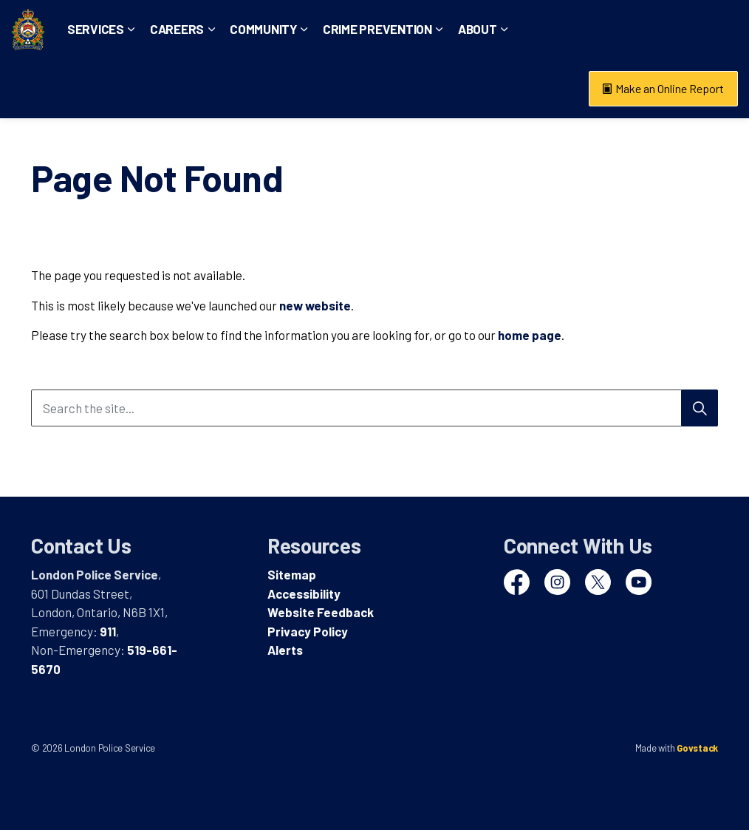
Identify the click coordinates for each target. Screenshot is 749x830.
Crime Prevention (426, 88)
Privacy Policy (307, 631)
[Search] (699, 408)
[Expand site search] (723, 29)
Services (144, 88)
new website (315, 305)
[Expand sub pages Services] (180, 88)
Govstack (697, 748)
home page (529, 334)
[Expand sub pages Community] (353, 88)
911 (108, 631)
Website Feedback (320, 612)
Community (312, 88)
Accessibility (304, 593)
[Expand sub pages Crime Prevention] (488, 88)
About (526, 88)
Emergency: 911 (480, 29)
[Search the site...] (374, 408)
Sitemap (291, 574)
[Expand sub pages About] (552, 88)
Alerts (285, 649)
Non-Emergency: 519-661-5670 (616, 29)
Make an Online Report (663, 89)
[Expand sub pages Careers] (260, 88)
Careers (226, 88)
